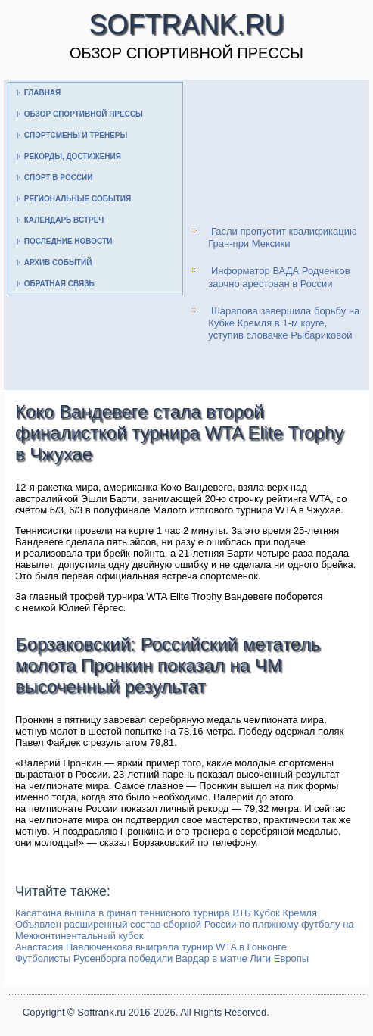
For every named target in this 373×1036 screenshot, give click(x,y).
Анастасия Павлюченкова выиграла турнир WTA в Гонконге (151, 947)
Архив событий (58, 262)
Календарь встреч (64, 220)
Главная (42, 93)
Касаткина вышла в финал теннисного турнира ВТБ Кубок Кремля (166, 913)
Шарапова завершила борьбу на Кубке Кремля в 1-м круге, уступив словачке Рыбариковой (283, 323)
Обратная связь (59, 283)
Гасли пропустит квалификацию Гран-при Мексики (282, 237)
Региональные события (77, 199)
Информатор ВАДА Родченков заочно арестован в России (279, 277)
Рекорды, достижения (72, 156)
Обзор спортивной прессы (83, 114)
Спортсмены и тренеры (75, 135)
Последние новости (68, 241)
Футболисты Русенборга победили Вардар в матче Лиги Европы (162, 958)
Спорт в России (58, 177)
